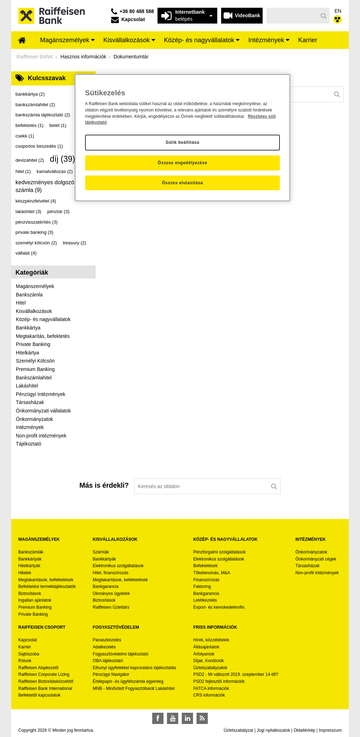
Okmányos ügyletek (111, 593)
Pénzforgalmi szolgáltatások (219, 552)
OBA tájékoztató (108, 660)
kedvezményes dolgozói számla (45, 186)
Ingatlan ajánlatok (34, 600)
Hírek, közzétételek (211, 639)
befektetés (29, 125)
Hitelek (24, 572)
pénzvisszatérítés (36, 222)
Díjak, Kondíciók (208, 660)
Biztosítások (29, 593)
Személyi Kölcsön (35, 361)
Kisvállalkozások (34, 311)
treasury (74, 242)
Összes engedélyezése (182, 162)
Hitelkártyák (29, 565)
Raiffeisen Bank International (45, 688)
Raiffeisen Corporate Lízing (43, 674)
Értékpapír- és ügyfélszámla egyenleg (128, 681)
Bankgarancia (105, 586)
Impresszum (330, 730)
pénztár (58, 211)
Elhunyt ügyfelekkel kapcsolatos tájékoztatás (134, 667)
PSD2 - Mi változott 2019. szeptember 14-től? (235, 674)
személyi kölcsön (36, 242)
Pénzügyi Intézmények (40, 394)
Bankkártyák (29, 559)
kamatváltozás (55, 171)
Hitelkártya (27, 352)
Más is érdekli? (104, 485)
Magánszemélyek (35, 286)
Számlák (101, 552)
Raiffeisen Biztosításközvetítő (45, 681)
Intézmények (30, 427)
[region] (182, 138)
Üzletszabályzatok (210, 667)
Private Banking (33, 344)
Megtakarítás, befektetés (43, 336)
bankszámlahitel (35, 104)
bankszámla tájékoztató (42, 114)
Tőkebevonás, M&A (211, 572)
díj (62, 159)
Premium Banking (35, 369)
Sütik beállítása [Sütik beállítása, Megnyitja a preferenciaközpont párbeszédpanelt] (182, 142)
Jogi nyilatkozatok (273, 730)
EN (338, 11)
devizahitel (29, 160)
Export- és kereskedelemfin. (219, 607)
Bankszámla (29, 294)
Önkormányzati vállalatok (43, 411)
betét (57, 125)
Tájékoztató (28, 444)
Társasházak (30, 402)
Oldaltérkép (304, 730)
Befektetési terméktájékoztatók (47, 586)
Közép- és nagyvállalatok (43, 319)
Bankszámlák (30, 552)
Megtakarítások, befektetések (45, 579)
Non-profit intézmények (41, 435)
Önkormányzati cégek (315, 559)
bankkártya (30, 94)
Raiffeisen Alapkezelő (38, 667)
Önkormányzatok (34, 419)
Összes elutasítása (182, 182)
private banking (34, 232)
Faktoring (202, 586)
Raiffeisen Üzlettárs (111, 607)
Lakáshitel (27, 386)
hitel (23, 171)
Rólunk (24, 660)
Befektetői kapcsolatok (39, 695)
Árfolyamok (203, 654)
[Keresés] (292, 16)
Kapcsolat (27, 639)
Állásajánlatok (206, 647)
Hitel (21, 303)
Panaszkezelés (107, 639)
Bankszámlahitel (34, 377)
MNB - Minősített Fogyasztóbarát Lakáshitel (134, 688)
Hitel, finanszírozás (110, 572)
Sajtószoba (28, 654)
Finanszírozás (206, 579)
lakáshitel (28, 211)
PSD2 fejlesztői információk (219, 681)
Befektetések (205, 565)
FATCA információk (211, 688)
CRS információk (209, 695)
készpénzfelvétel (35, 201)
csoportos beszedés (39, 146)
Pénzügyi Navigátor (111, 674)
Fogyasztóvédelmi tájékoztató (120, 654)
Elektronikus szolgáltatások (118, 565)
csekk (24, 136)
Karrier (24, 647)
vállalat (26, 253)
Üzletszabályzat (238, 730)
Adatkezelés (104, 647)
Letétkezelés (205, 600)
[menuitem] (22, 41)
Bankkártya (28, 328)
